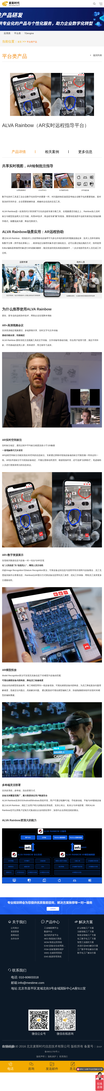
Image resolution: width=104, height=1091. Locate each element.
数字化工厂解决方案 (89, 970)
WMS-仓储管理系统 (56, 970)
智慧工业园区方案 (89, 953)
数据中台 (52, 937)
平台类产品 (36, 44)
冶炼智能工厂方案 (89, 937)
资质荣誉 (19, 937)
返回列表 (95, 59)
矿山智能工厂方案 (89, 931)
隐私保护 (52, 1073)
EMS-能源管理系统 (56, 975)
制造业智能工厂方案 (89, 942)
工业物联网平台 (56, 931)
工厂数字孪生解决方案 (89, 964)
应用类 (10, 35)
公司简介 (19, 931)
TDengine (43, 35)
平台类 (26, 35)
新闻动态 (19, 942)
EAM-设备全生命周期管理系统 (56, 959)
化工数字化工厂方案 (89, 948)
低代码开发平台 (56, 942)
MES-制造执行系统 (56, 948)
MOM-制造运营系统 (56, 953)
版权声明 (36, 1073)
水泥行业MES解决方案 (89, 959)
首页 (21, 44)
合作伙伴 (19, 948)
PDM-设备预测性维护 (56, 964)
